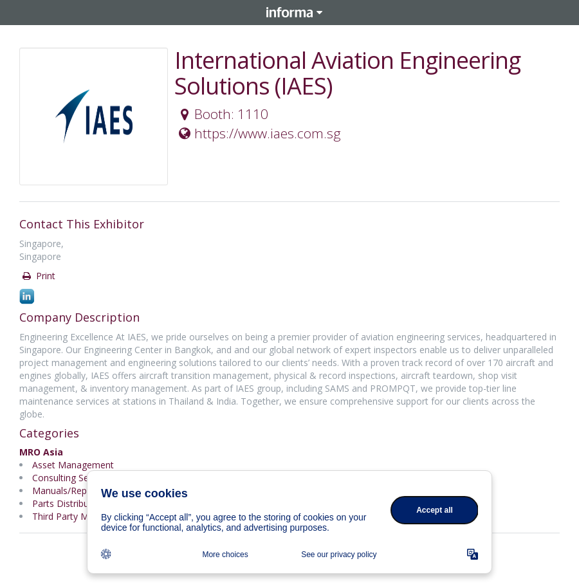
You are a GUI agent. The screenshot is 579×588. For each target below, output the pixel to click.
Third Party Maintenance (83, 516)
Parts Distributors (69, 503)
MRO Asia (41, 452)
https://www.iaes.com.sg (258, 133)
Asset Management (73, 465)
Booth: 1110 (222, 114)
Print (38, 276)
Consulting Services (72, 478)
